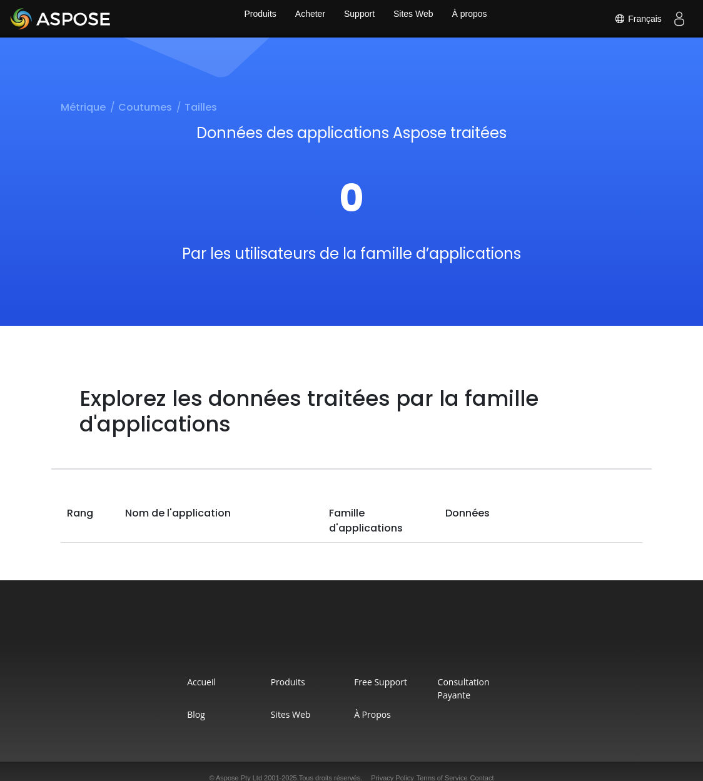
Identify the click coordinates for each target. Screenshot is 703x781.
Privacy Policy (392, 764)
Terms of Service (442, 764)
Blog (155, 701)
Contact (482, 764)
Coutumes (145, 107)
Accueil (160, 682)
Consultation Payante (511, 682)
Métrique (83, 107)
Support (359, 19)
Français (635, 18)
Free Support (387, 682)
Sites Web (417, 19)
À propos (475, 19)
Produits (254, 19)
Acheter (307, 19)
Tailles (201, 107)
